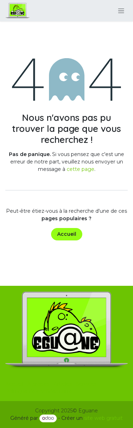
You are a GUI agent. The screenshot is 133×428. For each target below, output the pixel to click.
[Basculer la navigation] (121, 10)
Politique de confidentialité (38, 391)
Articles (63, 384)
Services (86, 384)
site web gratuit (103, 418)
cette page (80, 169)
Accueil (66, 234)
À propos (38, 384)
